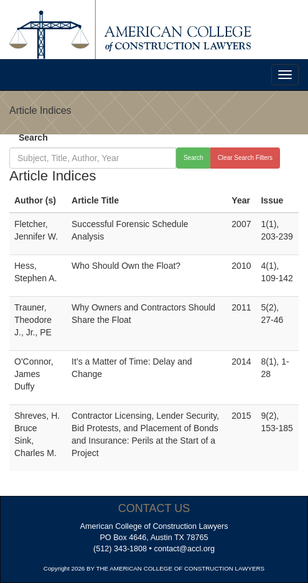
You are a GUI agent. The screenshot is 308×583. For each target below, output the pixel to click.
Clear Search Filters (245, 157)
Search (33, 137)
